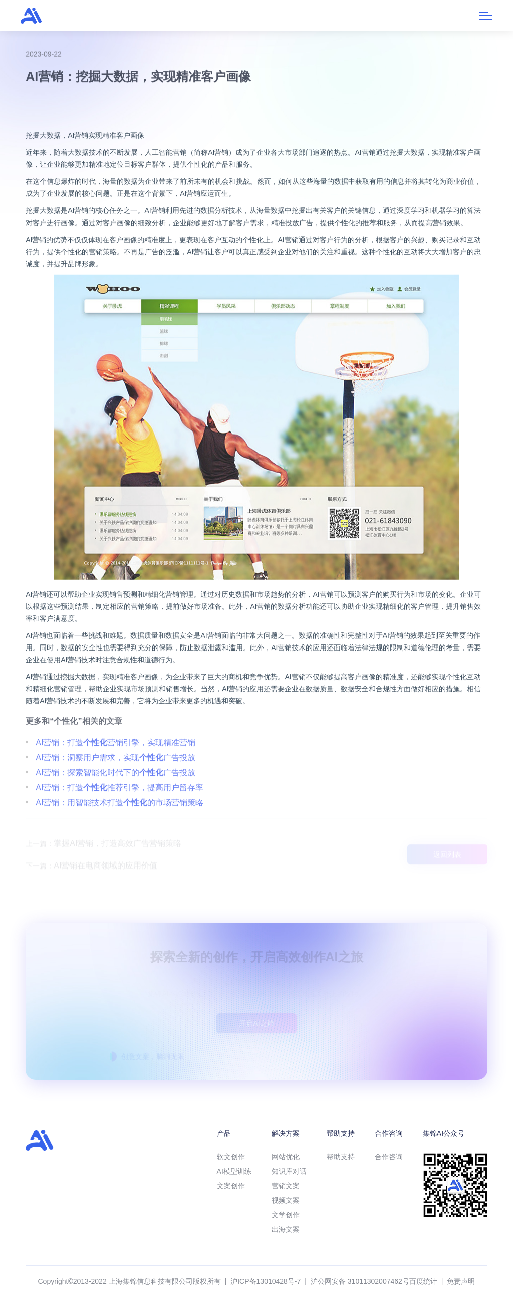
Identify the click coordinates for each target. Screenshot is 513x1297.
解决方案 (286, 1133)
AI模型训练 (234, 1171)
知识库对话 (289, 1171)
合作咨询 (389, 1133)
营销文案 (286, 1186)
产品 (224, 1133)
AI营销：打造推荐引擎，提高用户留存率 (119, 811)
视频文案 (286, 1200)
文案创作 (231, 1186)
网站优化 (286, 1157)
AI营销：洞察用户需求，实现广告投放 (115, 781)
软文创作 (231, 1157)
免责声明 (461, 1281)
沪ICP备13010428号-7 (265, 1281)
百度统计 (423, 1281)
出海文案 (286, 1229)
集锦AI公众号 (443, 1133)
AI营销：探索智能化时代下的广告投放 (115, 796)
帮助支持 (341, 1133)
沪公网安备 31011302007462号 (360, 1281)
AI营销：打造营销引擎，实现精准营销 (115, 766)
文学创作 (286, 1215)
